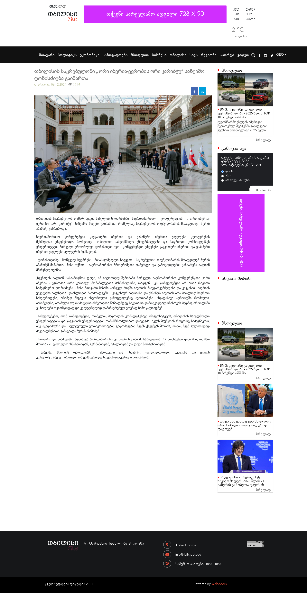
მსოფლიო (140, 55)
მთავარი (47, 55)
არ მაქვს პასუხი (237, 179)
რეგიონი (209, 55)
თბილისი (178, 55)
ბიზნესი (159, 55)
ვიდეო (243, 55)
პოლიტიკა (67, 55)
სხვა (194, 55)
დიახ (229, 171)
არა (228, 175)
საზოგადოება (115, 55)
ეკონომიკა (89, 55)
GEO (280, 54)
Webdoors (219, 583)
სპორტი (227, 55)
